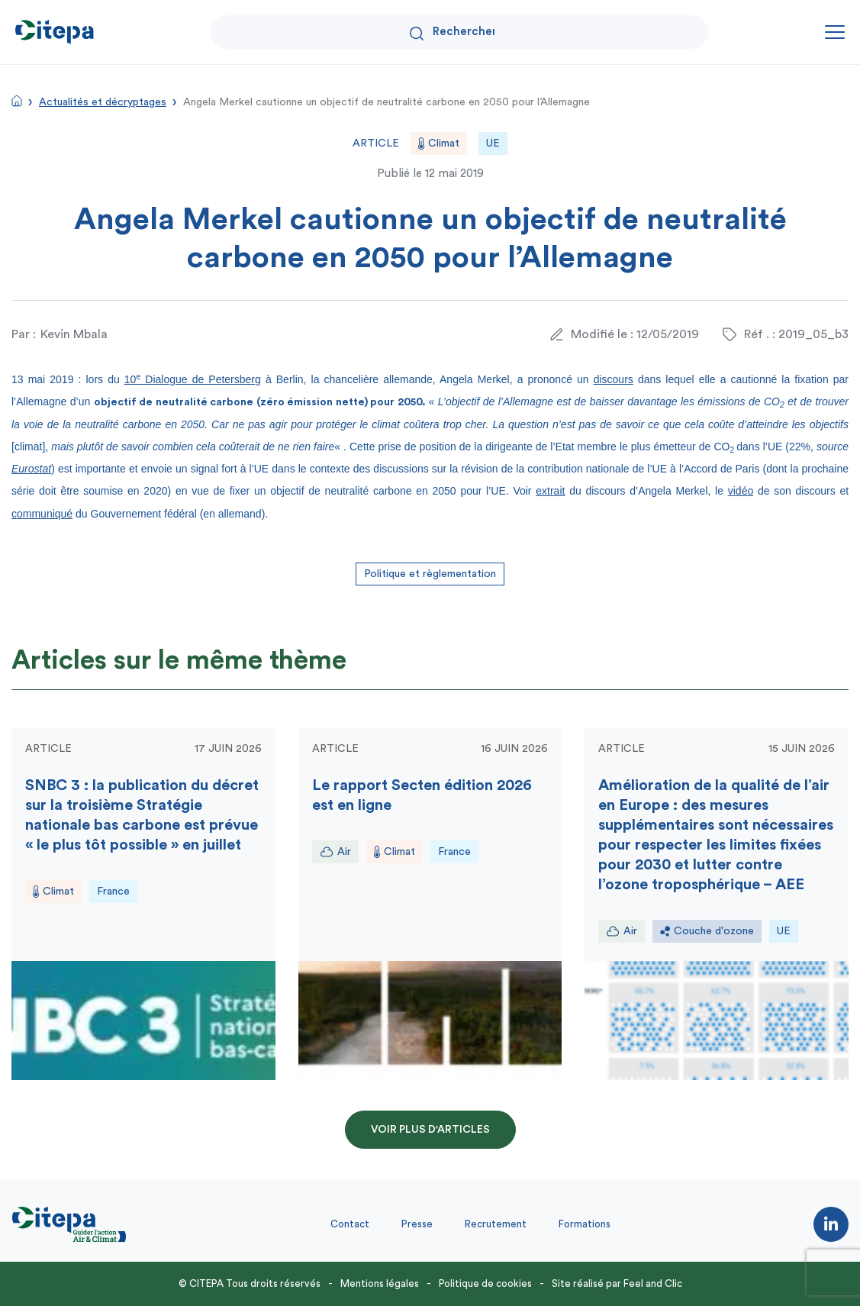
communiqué (41, 514)
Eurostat (31, 469)
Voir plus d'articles (430, 1129)
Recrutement (496, 1224)
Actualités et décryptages (102, 102)
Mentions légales (379, 1283)
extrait (550, 491)
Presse (417, 1224)
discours (613, 379)
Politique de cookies (485, 1283)
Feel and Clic (652, 1283)
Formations (584, 1224)
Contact (349, 1224)
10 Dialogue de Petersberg (192, 379)
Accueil (16, 101)
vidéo (740, 491)
